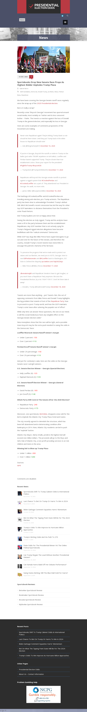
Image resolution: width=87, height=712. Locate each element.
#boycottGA (36, 165)
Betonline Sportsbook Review (30, 590)
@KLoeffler (44, 258)
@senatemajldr (26, 273)
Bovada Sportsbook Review (30, 600)
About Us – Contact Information (31, 674)
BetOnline (43, 414)
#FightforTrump (26, 165)
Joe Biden (51, 92)
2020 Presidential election (47, 103)
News (22, 20)
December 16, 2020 (47, 146)
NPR (19, 465)
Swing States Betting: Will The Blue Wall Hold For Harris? (46, 573)
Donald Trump (42, 92)
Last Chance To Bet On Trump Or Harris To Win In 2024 (46, 501)
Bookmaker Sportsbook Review (31, 595)
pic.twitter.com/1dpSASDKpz (52, 261)
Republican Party (57, 301)
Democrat (34, 92)
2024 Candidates (25, 92)
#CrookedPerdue (48, 180)
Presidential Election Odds (29, 669)
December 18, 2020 (53, 191)
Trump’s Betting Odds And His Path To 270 (41, 537)
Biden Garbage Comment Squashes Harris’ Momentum (45, 509)
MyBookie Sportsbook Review (31, 604)
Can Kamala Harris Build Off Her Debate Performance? (45, 564)
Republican (24, 95)
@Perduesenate (30, 258)
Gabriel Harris (24, 88)
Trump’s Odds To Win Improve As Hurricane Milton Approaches (44, 655)
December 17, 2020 (55, 170)
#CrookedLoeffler (26, 183)
